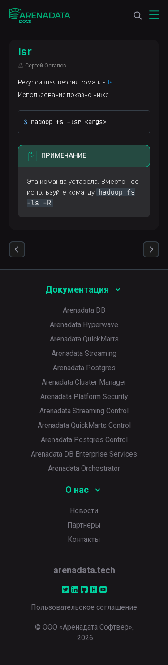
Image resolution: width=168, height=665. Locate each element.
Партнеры (84, 525)
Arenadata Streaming (84, 353)
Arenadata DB (84, 310)
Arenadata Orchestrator (84, 468)
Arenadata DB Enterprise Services (84, 454)
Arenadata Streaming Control (84, 411)
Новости (84, 510)
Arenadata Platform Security (84, 396)
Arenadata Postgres (84, 368)
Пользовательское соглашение (84, 607)
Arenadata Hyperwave (84, 324)
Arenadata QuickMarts (84, 339)
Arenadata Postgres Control (84, 439)
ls (110, 82)
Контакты (84, 539)
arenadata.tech (84, 570)
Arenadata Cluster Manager (84, 382)
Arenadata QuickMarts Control (84, 425)
